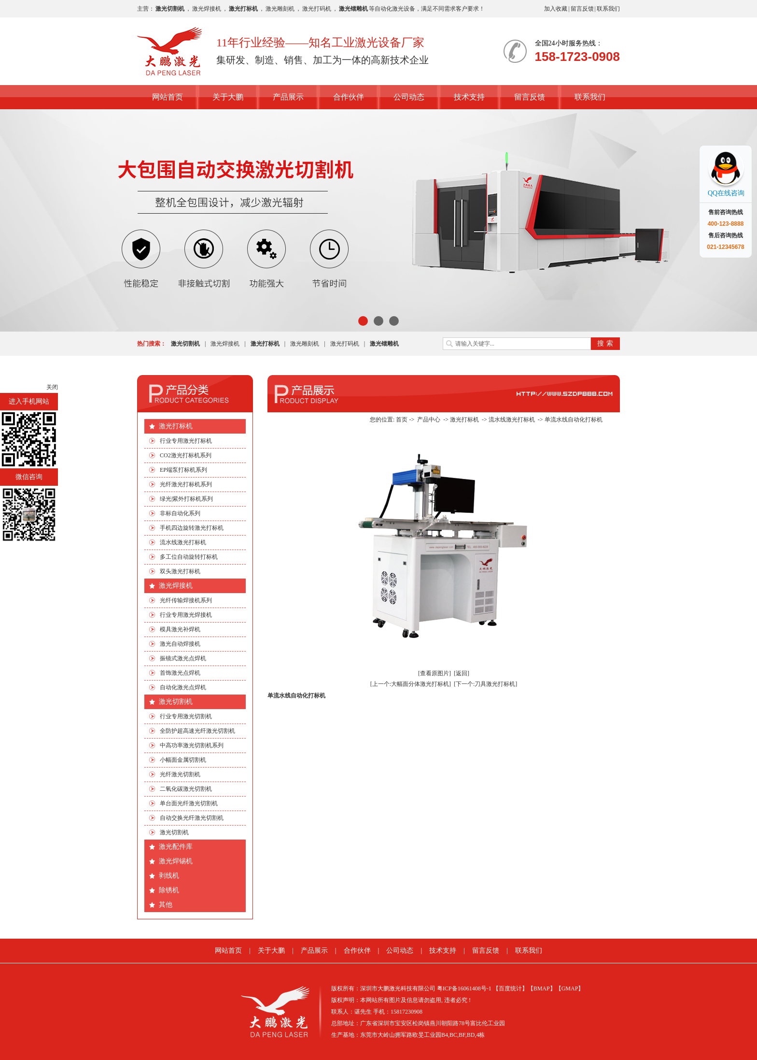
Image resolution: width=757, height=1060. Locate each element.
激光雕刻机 (280, 8)
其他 (165, 904)
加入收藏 (555, 8)
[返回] (461, 673)
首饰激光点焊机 (180, 672)
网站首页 (167, 97)
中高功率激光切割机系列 (192, 745)
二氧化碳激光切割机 (186, 788)
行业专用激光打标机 (186, 440)
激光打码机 (316, 8)
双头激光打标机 (180, 571)
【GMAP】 (570, 988)
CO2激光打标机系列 (185, 455)
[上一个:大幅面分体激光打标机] (410, 684)
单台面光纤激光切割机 (189, 803)
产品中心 (428, 419)
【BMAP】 (542, 988)
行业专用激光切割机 (186, 716)
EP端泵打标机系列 (183, 469)
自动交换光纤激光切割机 (192, 817)
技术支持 (469, 97)
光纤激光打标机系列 (186, 484)
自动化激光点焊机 (183, 687)
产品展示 (288, 97)
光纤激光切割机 (180, 774)
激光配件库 (176, 846)
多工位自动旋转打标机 (189, 556)
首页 (401, 419)
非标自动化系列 (180, 513)
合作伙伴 (348, 97)
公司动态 (408, 97)
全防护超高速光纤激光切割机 (197, 730)
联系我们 (608, 8)
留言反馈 (582, 8)
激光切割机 (176, 701)
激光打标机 (176, 426)
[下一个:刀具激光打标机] (485, 684)
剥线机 (169, 875)
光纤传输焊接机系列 (186, 600)
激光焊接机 (206, 8)
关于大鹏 (227, 97)
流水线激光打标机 (183, 542)
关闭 (52, 387)
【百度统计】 (510, 988)
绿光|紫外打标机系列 (186, 498)
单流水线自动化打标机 (574, 419)
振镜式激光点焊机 (183, 658)
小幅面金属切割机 (183, 759)
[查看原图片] (434, 673)
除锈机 (169, 890)
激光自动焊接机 (180, 643)
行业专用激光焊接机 (186, 614)
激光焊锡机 (176, 861)
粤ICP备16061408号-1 (464, 988)
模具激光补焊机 (180, 629)
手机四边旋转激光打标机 (192, 527)
